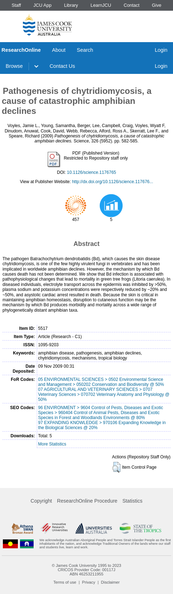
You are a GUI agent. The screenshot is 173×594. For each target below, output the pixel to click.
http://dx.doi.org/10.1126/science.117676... (112, 181)
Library (71, 5)
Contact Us (62, 66)
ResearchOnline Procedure (87, 501)
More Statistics (52, 444)
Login (161, 50)
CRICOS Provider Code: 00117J (86, 570)
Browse (14, 66)
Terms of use (64, 582)
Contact (131, 5)
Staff (16, 5)
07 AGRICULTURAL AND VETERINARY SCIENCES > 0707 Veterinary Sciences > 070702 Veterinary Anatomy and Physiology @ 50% (103, 394)
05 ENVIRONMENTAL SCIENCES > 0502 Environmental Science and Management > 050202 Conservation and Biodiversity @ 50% (101, 382)
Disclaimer (110, 582)
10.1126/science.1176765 (91, 172)
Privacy (88, 582)
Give (156, 5)
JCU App (43, 5)
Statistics (132, 501)
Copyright (41, 501)
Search (85, 50)
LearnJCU (100, 5)
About (59, 50)
